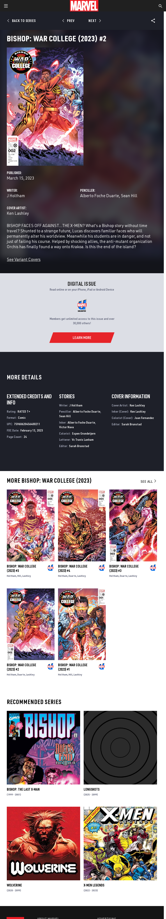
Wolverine (14, 885)
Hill (19, 575)
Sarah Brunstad (79, 446)
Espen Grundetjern (83, 433)
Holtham (11, 575)
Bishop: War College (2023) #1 (72, 667)
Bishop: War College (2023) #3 (124, 568)
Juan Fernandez (144, 418)
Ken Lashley (18, 213)
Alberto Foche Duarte (99, 195)
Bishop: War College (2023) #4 (72, 568)
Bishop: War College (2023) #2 (21, 667)
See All (149, 481)
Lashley (26, 575)
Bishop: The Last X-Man (23, 789)
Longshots (91, 789)
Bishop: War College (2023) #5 (21, 568)
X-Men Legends (94, 885)
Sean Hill (129, 195)
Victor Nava (66, 427)
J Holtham (16, 195)
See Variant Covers (24, 259)
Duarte (72, 575)
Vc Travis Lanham (83, 439)
